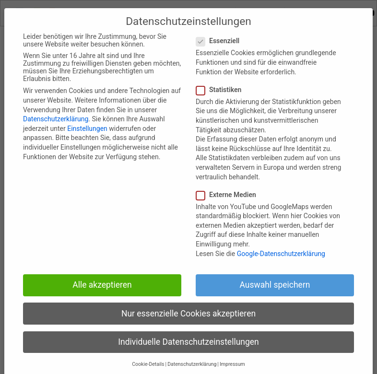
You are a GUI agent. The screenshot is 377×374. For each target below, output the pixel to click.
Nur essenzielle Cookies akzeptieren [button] (188, 322)
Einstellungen (87, 137)
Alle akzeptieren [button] (102, 294)
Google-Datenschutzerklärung (281, 263)
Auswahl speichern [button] (275, 294)
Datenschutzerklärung (55, 128)
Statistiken (221, 99)
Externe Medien (229, 204)
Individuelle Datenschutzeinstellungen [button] (188, 351)
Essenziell (221, 50)
